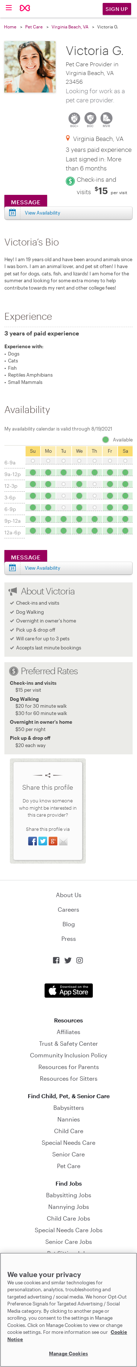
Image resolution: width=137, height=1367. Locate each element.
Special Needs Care (68, 1142)
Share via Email (63, 841)
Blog (68, 923)
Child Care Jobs (68, 1218)
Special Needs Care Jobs (69, 1229)
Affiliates (68, 1031)
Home (10, 26)
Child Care (68, 1130)
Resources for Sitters (69, 1078)
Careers (68, 909)
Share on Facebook (32, 841)
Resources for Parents (68, 1066)
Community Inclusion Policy (68, 1055)
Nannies (68, 1119)
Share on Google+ (53, 841)
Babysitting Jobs (68, 1194)
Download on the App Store (69, 990)
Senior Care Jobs (68, 1241)
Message (26, 202)
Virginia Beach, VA (70, 26)
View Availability (42, 213)
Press (68, 938)
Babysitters (68, 1107)
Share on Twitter (42, 841)
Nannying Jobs (68, 1206)
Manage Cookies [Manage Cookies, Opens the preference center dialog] (68, 1353)
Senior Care (68, 1154)
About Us (68, 894)
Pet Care (34, 26)
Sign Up (117, 9)
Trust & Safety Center (68, 1043)
